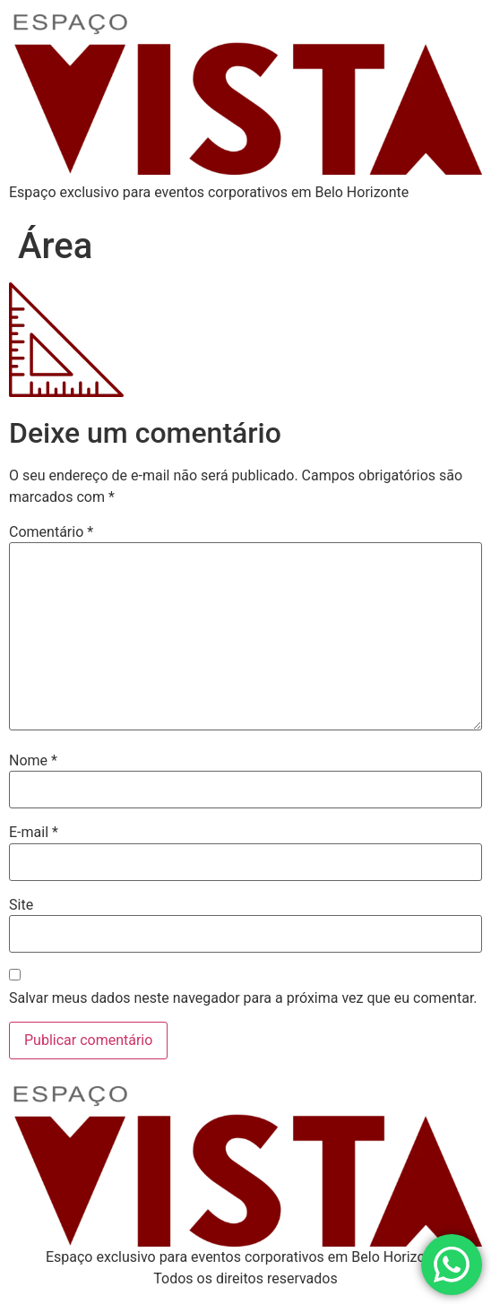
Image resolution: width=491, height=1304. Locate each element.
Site (21, 905)
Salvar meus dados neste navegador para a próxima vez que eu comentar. (243, 998)
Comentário (51, 532)
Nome (33, 761)
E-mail (33, 832)
